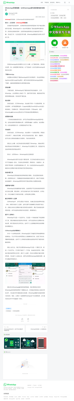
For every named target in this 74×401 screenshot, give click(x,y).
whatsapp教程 (53, 76)
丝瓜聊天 (22, 398)
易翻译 (19, 396)
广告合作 (34, 385)
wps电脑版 (46, 396)
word (65, 17)
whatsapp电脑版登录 (54, 59)
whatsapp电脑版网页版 (64, 57)
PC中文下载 (54, 47)
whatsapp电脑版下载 (54, 72)
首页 (42, 2)
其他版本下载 (65, 47)
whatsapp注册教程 (65, 74)
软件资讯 (52, 2)
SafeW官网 (28, 398)
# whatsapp (8, 310)
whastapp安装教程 (55, 17)
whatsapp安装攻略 (54, 78)
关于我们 (40, 385)
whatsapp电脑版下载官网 (55, 70)
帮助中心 (58, 2)
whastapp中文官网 (38, 387)
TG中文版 (24, 396)
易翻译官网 (6, 398)
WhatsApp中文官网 (13, 13)
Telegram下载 (56, 396)
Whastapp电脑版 (63, 396)
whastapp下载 (62, 15)
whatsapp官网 (60, 76)
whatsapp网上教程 (54, 57)
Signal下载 (18, 398)
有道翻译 (36, 396)
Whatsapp (51, 396)
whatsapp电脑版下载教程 (55, 68)
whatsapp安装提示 (63, 78)
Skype (28, 396)
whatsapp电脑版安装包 (55, 63)
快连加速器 (6, 396)
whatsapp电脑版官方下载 (55, 61)
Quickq (15, 396)
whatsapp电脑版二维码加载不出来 (57, 66)
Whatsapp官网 (12, 398)
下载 (61, 17)
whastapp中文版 (54, 15)
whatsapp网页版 (63, 55)
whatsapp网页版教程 (54, 55)
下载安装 (46, 2)
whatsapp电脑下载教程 (55, 74)
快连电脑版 (11, 396)
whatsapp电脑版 (63, 72)
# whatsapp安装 (16, 310)
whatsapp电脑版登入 (64, 59)
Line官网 (41, 396)
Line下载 (32, 396)
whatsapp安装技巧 (54, 80)
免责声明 (29, 385)
